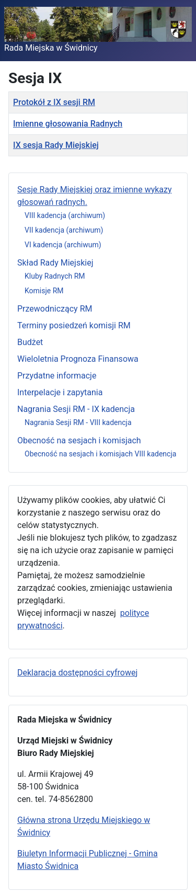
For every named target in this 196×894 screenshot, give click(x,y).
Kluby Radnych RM (55, 276)
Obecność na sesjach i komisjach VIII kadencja (100, 454)
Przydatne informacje (56, 376)
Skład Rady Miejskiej (55, 263)
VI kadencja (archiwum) (63, 244)
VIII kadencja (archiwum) (65, 215)
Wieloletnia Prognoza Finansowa (78, 359)
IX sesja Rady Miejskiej (56, 145)
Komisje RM (44, 290)
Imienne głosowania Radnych (67, 124)
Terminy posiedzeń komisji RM (74, 325)
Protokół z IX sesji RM (54, 102)
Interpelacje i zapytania (59, 392)
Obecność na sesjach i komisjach (79, 440)
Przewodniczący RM (54, 309)
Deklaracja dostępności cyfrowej (77, 673)
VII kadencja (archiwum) (64, 230)
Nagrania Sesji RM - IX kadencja (76, 409)
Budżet (30, 342)
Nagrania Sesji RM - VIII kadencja (78, 422)
